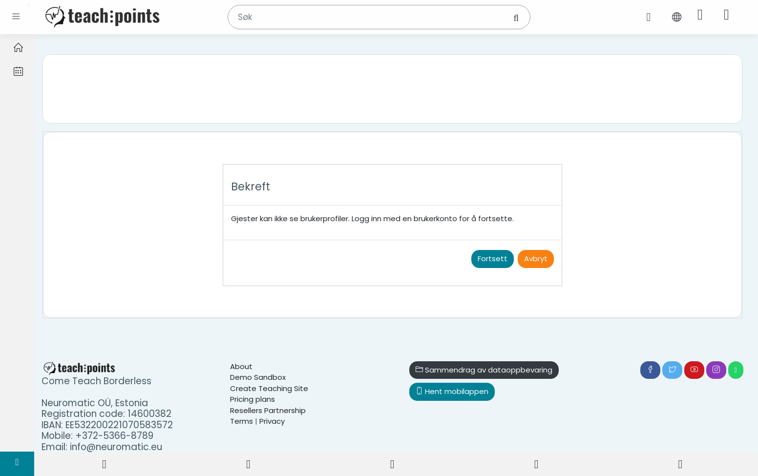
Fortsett (492, 258)
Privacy (272, 421)
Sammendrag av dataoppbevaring (484, 370)
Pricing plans (252, 399)
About (241, 366)
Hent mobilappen (452, 391)
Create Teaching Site (269, 388)
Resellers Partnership (268, 410)
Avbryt (535, 258)
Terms (241, 421)
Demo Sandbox (258, 377)
